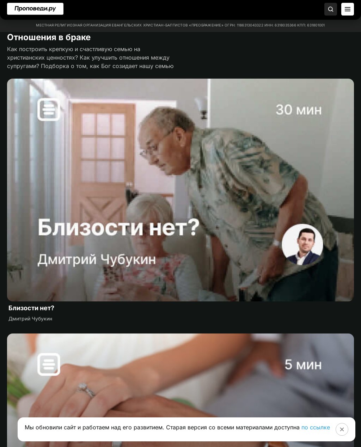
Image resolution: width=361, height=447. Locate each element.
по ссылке (315, 427)
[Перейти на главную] (35, 9)
